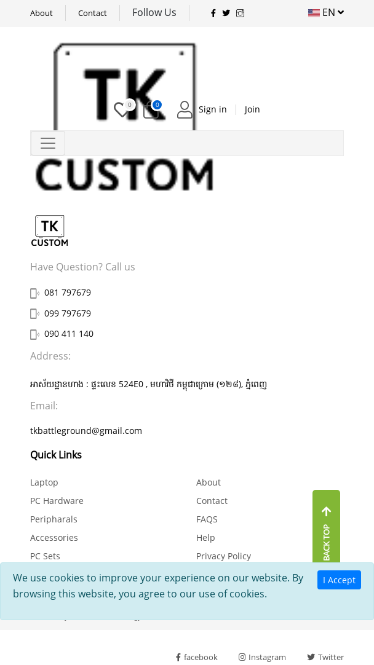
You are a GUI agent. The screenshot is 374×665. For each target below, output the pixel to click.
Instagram (262, 657)
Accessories (54, 537)
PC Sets (45, 556)
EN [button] (326, 12)
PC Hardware (57, 500)
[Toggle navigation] (48, 143)
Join (252, 109)
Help (205, 537)
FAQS (207, 519)
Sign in (213, 109)
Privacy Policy (223, 556)
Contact (92, 12)
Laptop (44, 482)
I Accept (339, 580)
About (41, 12)
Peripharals (54, 519)
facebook (197, 657)
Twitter (325, 657)
